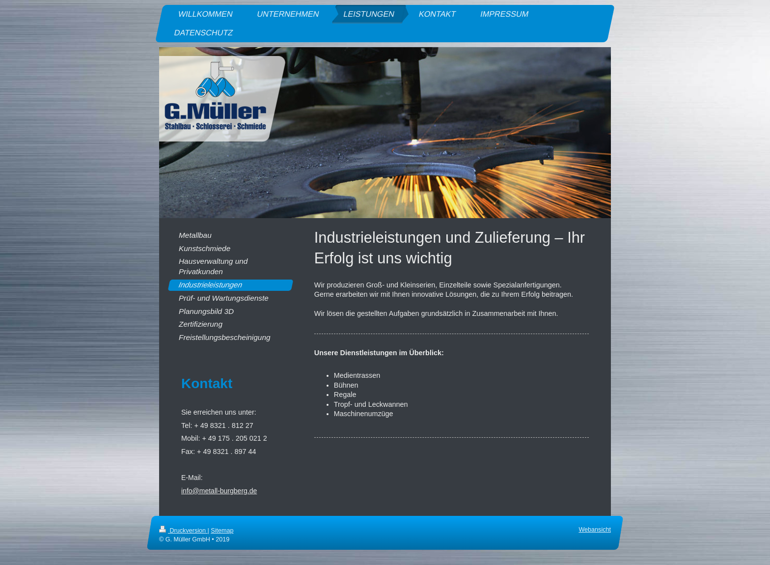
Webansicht (594, 529)
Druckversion (183, 530)
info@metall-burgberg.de (219, 491)
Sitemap (222, 530)
